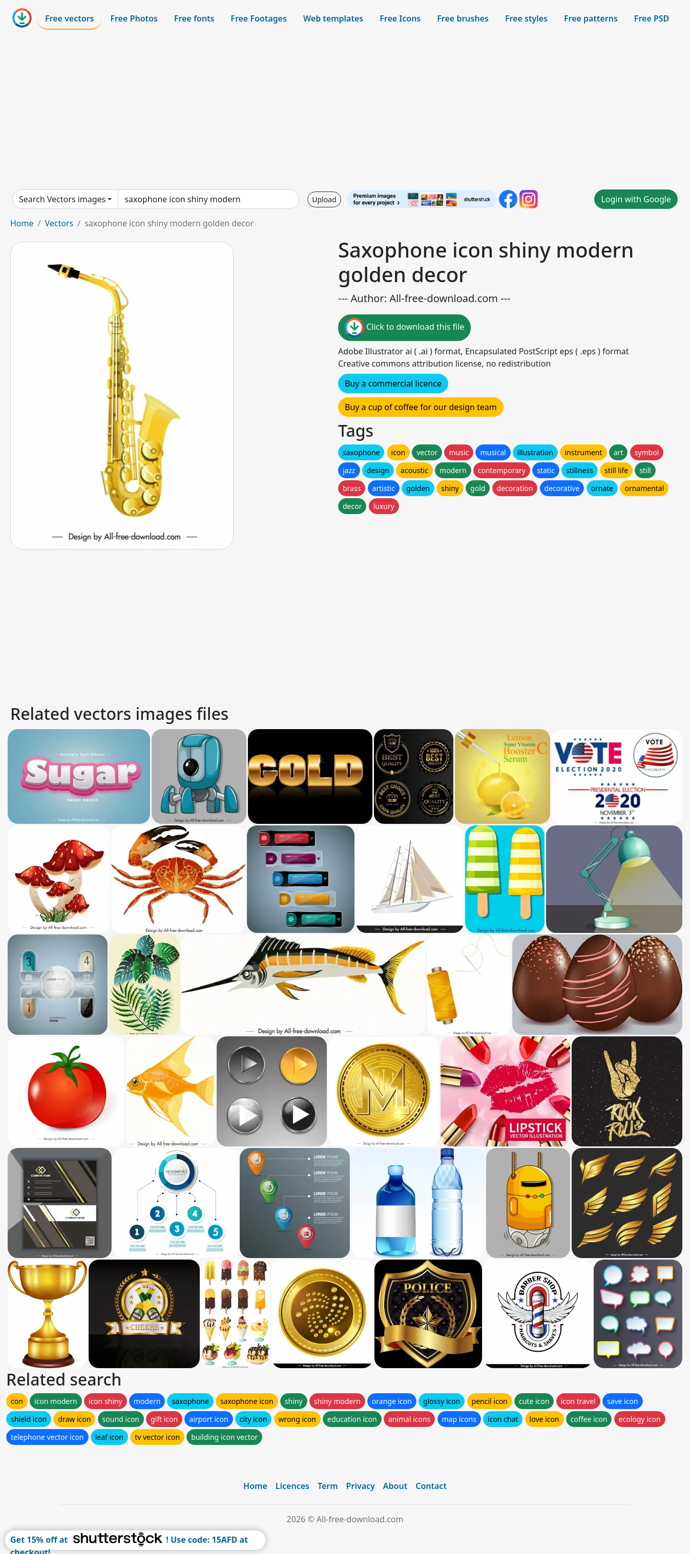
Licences (292, 1486)
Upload (324, 199)
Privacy (360, 1486)
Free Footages (259, 18)
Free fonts (194, 18)
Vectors (59, 223)
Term (328, 1486)
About (395, 1486)
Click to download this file (404, 327)
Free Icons (400, 18)
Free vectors (69, 18)
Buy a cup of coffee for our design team (421, 407)
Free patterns (591, 18)
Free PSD (651, 18)
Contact (431, 1486)
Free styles (526, 18)
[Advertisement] (345, 109)
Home (22, 223)
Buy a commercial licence (393, 383)
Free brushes (463, 18)
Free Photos (133, 18)
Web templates (333, 18)
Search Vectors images (62, 199)
